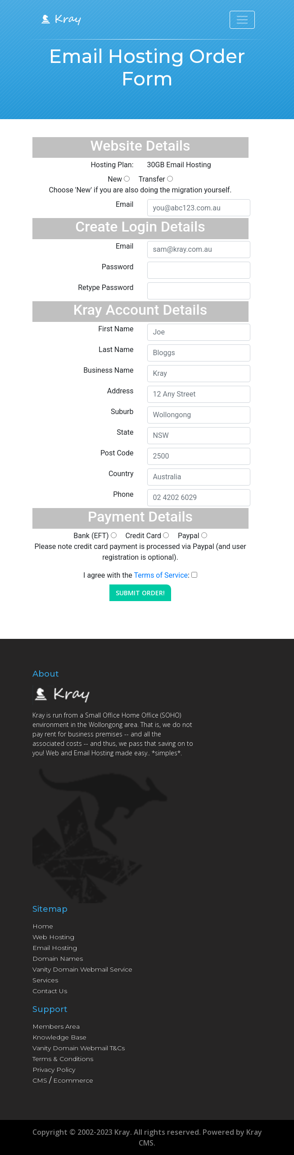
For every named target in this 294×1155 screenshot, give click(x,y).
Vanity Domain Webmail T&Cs (78, 1048)
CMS (39, 1080)
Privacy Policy (53, 1070)
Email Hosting (54, 948)
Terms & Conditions (62, 1059)
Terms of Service (161, 575)
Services (45, 980)
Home (42, 926)
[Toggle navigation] (242, 20)
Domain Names (57, 958)
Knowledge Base (59, 1037)
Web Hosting (53, 937)
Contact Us (49, 991)
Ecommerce (73, 1080)
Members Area (56, 1026)
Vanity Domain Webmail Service (82, 969)
